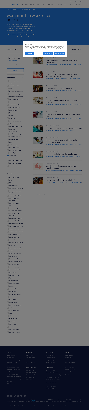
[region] (45, 49)
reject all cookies (48, 53)
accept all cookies (59, 53)
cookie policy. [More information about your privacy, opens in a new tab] (35, 49)
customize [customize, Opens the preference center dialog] (29, 53)
